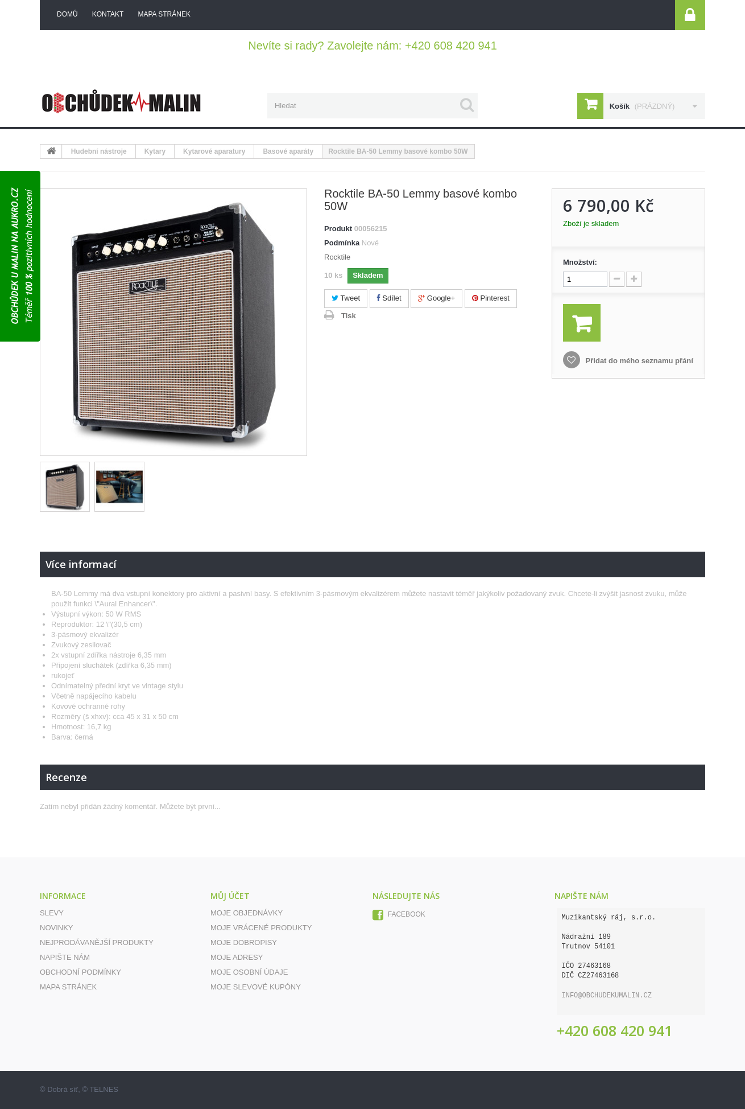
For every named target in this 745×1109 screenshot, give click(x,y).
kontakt (108, 14)
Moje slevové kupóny (255, 987)
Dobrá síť (62, 1089)
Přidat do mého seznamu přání (638, 360)
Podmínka (341, 243)
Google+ (436, 298)
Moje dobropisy (243, 942)
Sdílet (389, 298)
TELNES (103, 1089)
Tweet (346, 298)
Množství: (580, 262)
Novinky (56, 927)
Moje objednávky (246, 913)
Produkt (338, 228)
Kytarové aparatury (214, 151)
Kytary (154, 151)
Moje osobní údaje (249, 972)
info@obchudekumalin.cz (607, 996)
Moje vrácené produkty (261, 927)
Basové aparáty (288, 151)
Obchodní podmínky (80, 972)
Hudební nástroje (99, 151)
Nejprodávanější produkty (97, 942)
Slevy (52, 913)
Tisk (348, 315)
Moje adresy (236, 957)
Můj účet (230, 895)
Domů (67, 14)
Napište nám (65, 957)
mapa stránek (164, 14)
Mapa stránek (68, 987)
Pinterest (491, 298)
